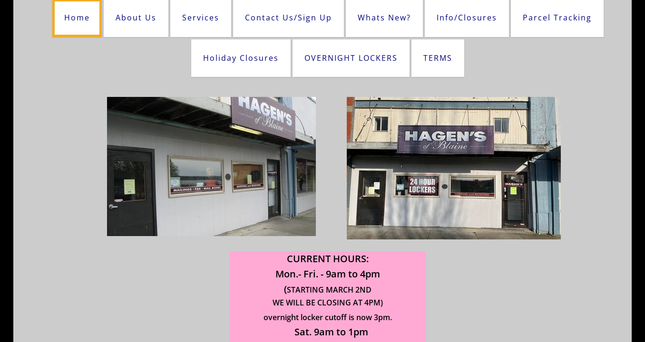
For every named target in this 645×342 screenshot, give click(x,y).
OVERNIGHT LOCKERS (351, 58)
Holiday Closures (241, 58)
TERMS (437, 58)
